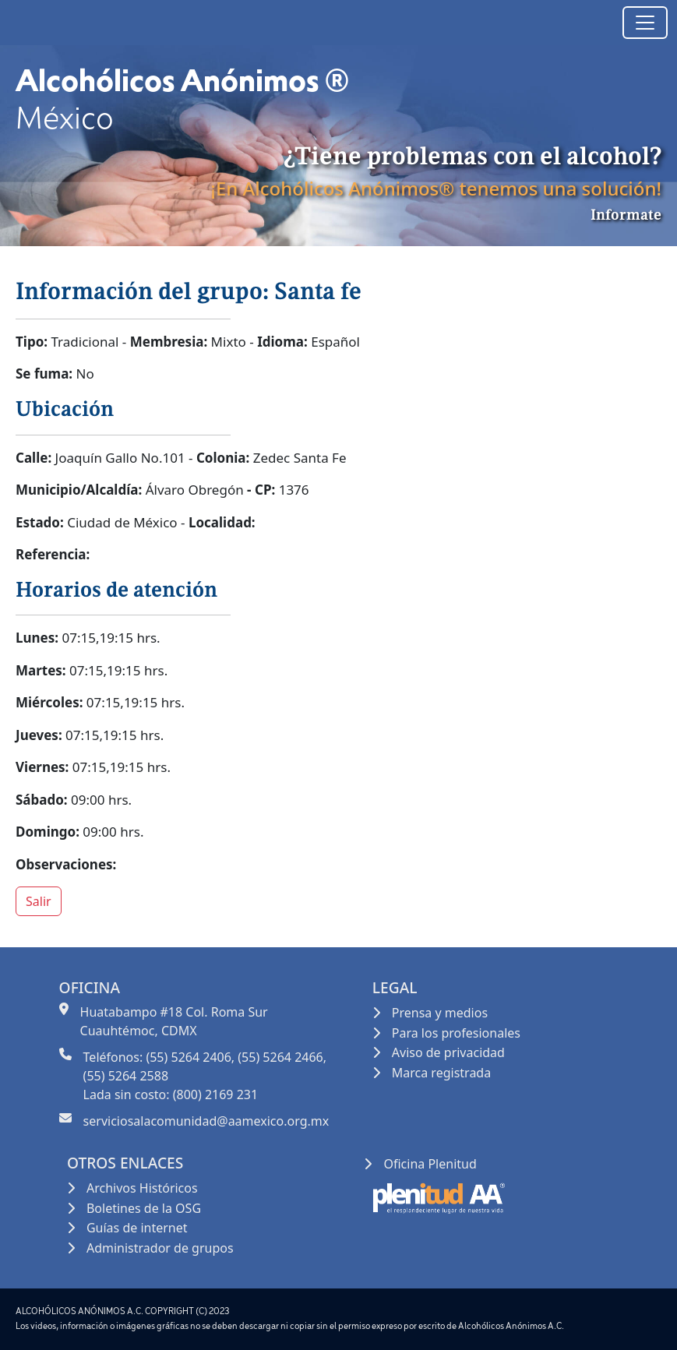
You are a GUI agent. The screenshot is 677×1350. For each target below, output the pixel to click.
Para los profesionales (456, 1033)
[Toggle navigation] (645, 22)
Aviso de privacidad (448, 1052)
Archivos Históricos (142, 1188)
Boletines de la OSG (143, 1208)
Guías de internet (137, 1227)
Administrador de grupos (160, 1248)
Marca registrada (441, 1072)
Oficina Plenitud (429, 1163)
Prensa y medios (440, 1012)
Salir (38, 901)
